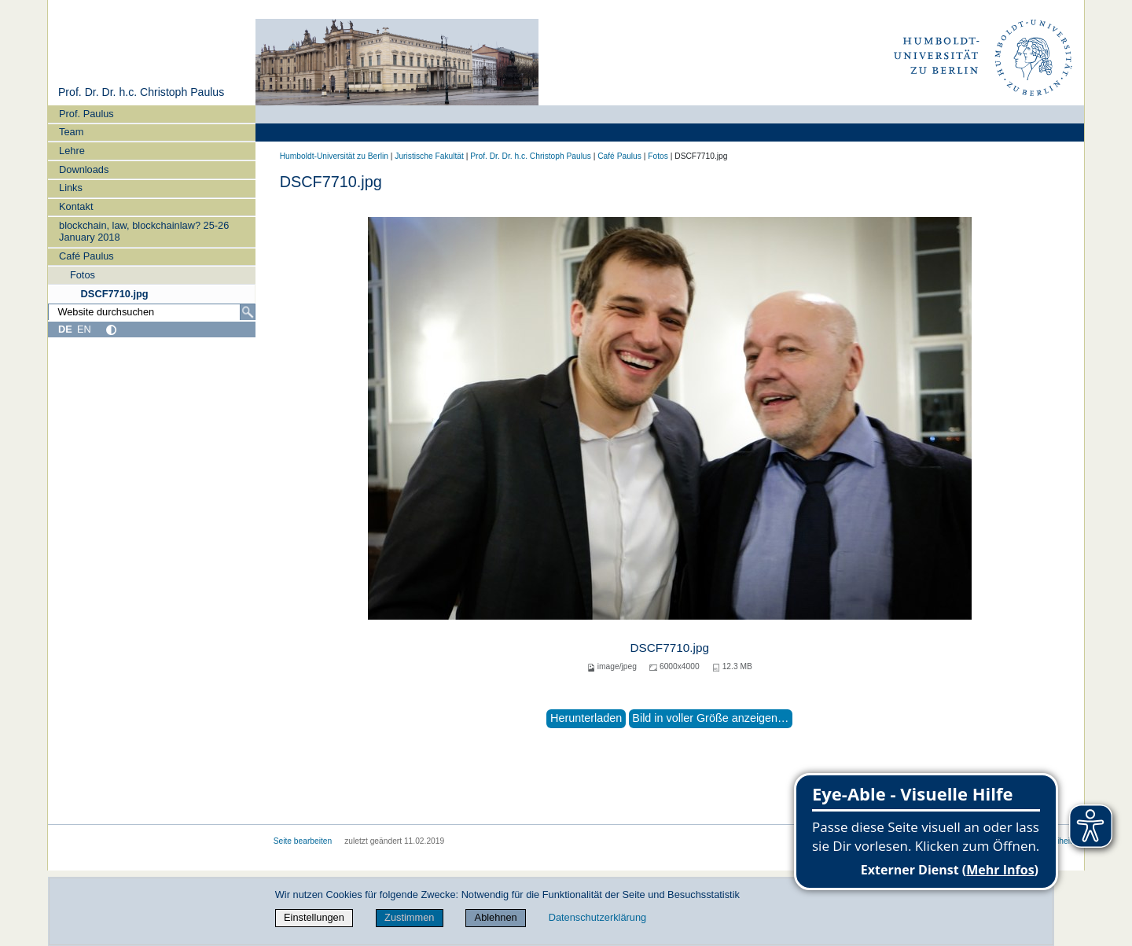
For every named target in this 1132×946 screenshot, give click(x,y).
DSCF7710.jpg (115, 294)
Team (71, 132)
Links (71, 187)
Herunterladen (586, 718)
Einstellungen (314, 917)
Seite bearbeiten (303, 841)
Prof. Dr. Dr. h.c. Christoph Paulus (141, 92)
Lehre (72, 150)
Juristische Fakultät (429, 156)
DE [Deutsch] (65, 329)
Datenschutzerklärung (597, 917)
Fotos (82, 275)
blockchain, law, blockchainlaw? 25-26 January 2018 (144, 231)
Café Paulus (86, 256)
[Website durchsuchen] (151, 312)
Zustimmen (409, 917)
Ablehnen (496, 917)
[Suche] (247, 312)
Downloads (83, 169)
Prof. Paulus (86, 114)
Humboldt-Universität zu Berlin (334, 156)
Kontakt (76, 206)
